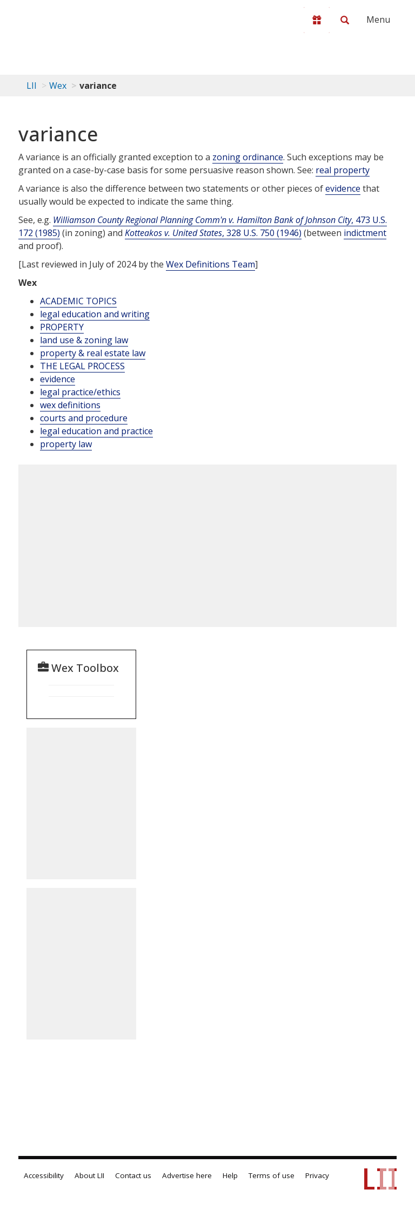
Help (230, 1175)
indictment (365, 233)
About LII (89, 1175)
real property (343, 170)
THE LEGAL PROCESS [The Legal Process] (82, 366)
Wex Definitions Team (210, 264)
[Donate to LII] (317, 20)
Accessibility (44, 1175)
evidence (342, 188)
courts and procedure (84, 418)
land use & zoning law (84, 340)
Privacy (317, 1175)
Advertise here (187, 1175)
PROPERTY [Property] (62, 327)
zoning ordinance (247, 157)
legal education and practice (96, 431)
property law (66, 444)
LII (31, 86)
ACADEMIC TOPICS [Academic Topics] (78, 301)
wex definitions (70, 405)
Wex (57, 86)
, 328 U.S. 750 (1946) (213, 233)
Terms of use (271, 1175)
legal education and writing (95, 314)
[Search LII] (345, 20)
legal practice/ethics (80, 392)
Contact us (133, 1175)
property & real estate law (92, 353)
